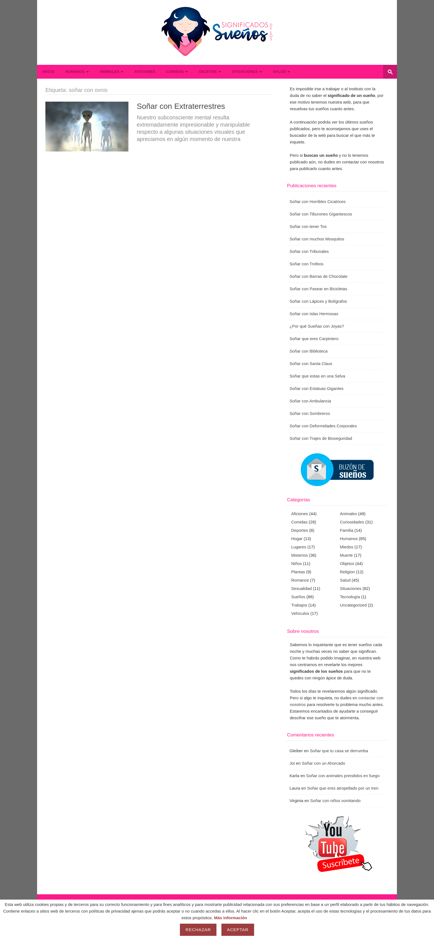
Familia (346, 530)
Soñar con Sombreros (310, 413)
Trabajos (299, 605)
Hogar (297, 538)
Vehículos (300, 613)
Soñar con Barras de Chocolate (318, 276)
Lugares (298, 547)
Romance (300, 580)
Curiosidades (352, 522)
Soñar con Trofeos (307, 263)
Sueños (298, 596)
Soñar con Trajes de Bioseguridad (321, 438)
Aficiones (145, 72)
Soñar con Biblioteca (309, 351)
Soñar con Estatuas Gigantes (316, 388)
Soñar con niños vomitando (335, 800)
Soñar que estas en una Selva (317, 376)
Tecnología (350, 596)
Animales (110, 72)
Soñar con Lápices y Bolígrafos (318, 301)
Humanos (75, 72)
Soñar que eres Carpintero (314, 338)
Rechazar (198, 929)
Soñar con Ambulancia (310, 401)
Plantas (298, 571)
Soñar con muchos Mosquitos (317, 239)
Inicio (49, 72)
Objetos (208, 72)
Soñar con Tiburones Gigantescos (321, 214)
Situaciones (245, 72)
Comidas (175, 72)
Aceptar (238, 929)
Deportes (299, 530)
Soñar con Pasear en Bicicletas (318, 288)
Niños (296, 563)
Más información (230, 917)
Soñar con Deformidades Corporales (323, 425)
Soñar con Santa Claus (311, 363)
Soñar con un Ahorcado (323, 763)
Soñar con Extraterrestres (181, 106)
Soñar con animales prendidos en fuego (342, 775)
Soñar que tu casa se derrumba (339, 750)
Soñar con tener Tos (308, 226)
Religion (347, 571)
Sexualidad (301, 588)
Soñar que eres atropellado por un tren (342, 788)
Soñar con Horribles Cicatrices (318, 201)
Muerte (346, 555)
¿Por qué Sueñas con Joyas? (317, 326)
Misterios (299, 555)
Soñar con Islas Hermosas (314, 313)
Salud (279, 72)
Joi (292, 763)
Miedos (346, 547)
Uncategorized (353, 605)
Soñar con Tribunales (309, 251)
